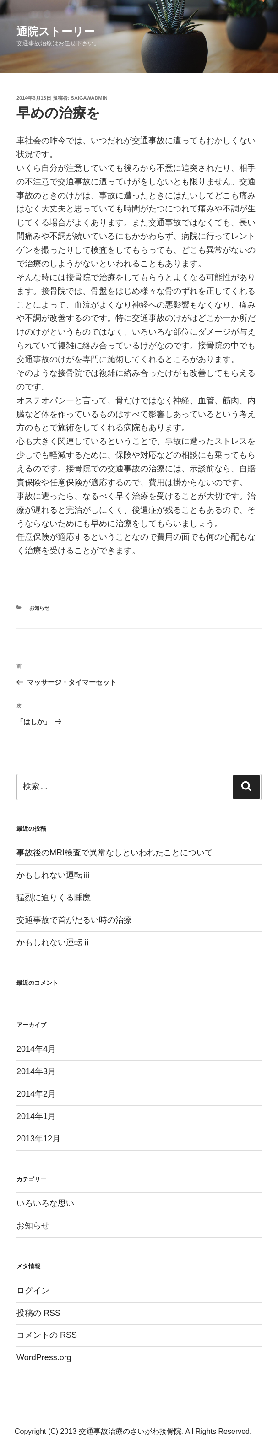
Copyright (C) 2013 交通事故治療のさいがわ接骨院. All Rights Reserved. (133, 1431)
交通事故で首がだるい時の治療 (74, 920)
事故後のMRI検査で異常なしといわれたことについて (114, 852)
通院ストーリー (55, 31)
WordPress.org (43, 1357)
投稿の (38, 1313)
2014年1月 (36, 1116)
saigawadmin (89, 98)
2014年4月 (36, 1049)
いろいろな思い (45, 1203)
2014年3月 (36, 1071)
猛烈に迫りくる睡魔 (53, 897)
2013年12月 (38, 1138)
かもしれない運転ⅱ (53, 942)
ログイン (32, 1290)
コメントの (46, 1335)
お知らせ (39, 608)
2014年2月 (36, 1093)
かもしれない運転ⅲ (53, 875)
